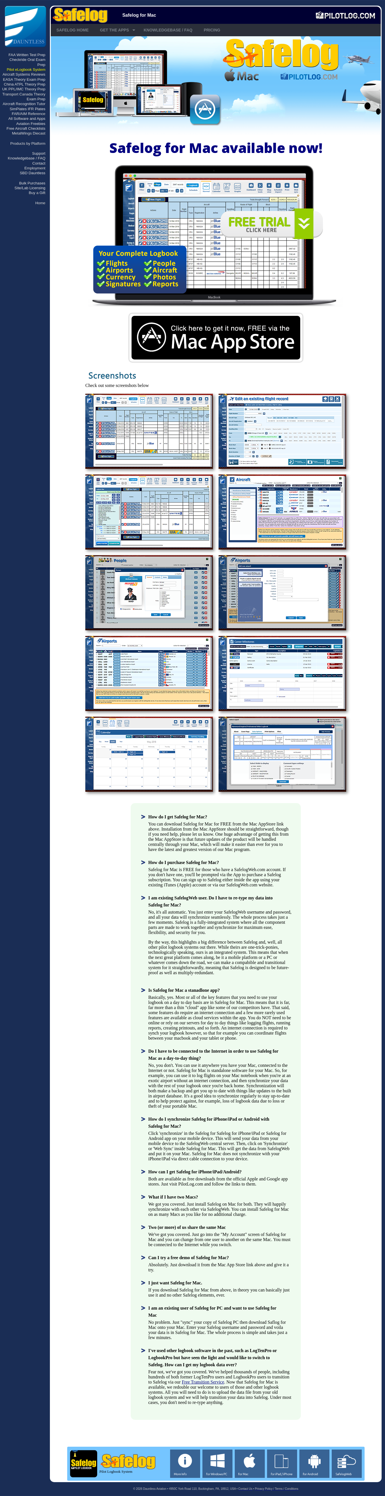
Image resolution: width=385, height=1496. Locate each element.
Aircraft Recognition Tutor (24, 104)
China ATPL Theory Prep (24, 84)
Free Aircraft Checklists (26, 128)
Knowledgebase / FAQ (26, 158)
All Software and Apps (27, 118)
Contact (38, 163)
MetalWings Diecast (28, 133)
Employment (34, 168)
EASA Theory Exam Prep (24, 79)
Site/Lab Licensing (29, 188)
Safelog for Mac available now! (215, 148)
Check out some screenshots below (117, 385)
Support (38, 153)
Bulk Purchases (32, 183)
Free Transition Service (203, 1382)
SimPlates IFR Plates (27, 109)
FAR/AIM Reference (28, 114)
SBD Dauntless (32, 173)
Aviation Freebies (30, 124)
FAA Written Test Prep (27, 55)
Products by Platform (27, 143)
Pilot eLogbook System (26, 69)
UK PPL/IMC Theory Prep (23, 89)
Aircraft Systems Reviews (24, 74)
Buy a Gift (37, 193)
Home (40, 203)
